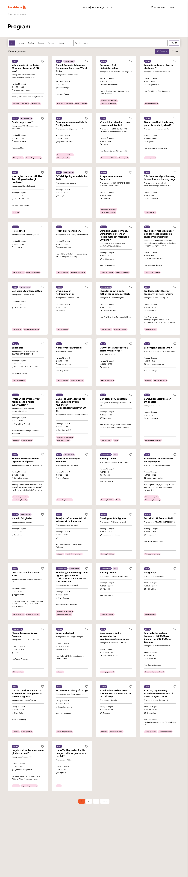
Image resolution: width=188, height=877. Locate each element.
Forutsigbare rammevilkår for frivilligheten (72, 124)
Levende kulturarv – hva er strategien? (158, 66)
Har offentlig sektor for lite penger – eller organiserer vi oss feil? (71, 753)
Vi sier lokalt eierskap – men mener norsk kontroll (115, 124)
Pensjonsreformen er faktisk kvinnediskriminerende (71, 520)
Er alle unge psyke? (22, 122)
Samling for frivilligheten (113, 518)
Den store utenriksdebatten (27, 290)
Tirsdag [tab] (31, 43)
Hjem (10, 14)
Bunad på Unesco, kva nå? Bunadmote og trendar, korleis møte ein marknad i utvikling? (114, 235)
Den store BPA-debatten (113, 398)
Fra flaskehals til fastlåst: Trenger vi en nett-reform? (158, 292)
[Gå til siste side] (105, 801)
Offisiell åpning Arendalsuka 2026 (71, 178)
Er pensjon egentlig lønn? (158, 347)
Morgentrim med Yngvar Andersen (25, 634)
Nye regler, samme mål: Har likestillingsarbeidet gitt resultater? (27, 179)
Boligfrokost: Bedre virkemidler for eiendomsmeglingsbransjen (115, 635)
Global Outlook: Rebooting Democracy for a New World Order (71, 68)
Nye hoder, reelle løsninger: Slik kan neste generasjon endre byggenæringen (159, 233)
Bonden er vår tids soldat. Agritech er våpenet (25, 460)
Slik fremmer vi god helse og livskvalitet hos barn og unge (159, 178)
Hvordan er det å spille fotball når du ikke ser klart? (115, 292)
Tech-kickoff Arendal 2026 (158, 518)
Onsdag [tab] (41, 43)
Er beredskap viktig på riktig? (72, 690)
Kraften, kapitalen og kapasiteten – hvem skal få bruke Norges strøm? (158, 693)
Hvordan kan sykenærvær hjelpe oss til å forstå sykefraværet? (26, 401)
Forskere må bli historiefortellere (109, 66)
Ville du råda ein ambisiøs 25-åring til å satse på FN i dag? (26, 68)
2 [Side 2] (88, 801)
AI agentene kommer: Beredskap (112, 178)
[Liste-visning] (175, 51)
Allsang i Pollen (108, 458)
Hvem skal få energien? (68, 230)
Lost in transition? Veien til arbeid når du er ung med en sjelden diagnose (27, 693)
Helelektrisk (18, 230)
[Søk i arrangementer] (122, 43)
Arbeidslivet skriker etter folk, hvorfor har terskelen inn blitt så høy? (116, 693)
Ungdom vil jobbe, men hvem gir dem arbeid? (28, 752)
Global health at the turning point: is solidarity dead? (159, 124)
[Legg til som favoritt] (42, 61)
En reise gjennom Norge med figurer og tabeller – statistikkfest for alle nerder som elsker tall (72, 577)
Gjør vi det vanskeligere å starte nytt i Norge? (114, 349)
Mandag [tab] (21, 43)
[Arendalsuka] (17, 7)
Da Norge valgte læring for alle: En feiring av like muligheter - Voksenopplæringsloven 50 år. (71, 404)
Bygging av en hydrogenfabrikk (65, 292)
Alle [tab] (12, 43)
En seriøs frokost (65, 632)
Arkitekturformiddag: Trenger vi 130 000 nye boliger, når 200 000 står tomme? (158, 637)
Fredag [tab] (61, 43)
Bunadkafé (17, 347)
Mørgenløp (150, 572)
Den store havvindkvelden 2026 (26, 574)
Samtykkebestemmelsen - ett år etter (158, 400)
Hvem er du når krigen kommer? (68, 460)
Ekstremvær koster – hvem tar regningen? (158, 460)
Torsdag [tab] (51, 43)
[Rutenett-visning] (162, 51)
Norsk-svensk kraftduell (69, 347)
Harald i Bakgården (22, 518)
